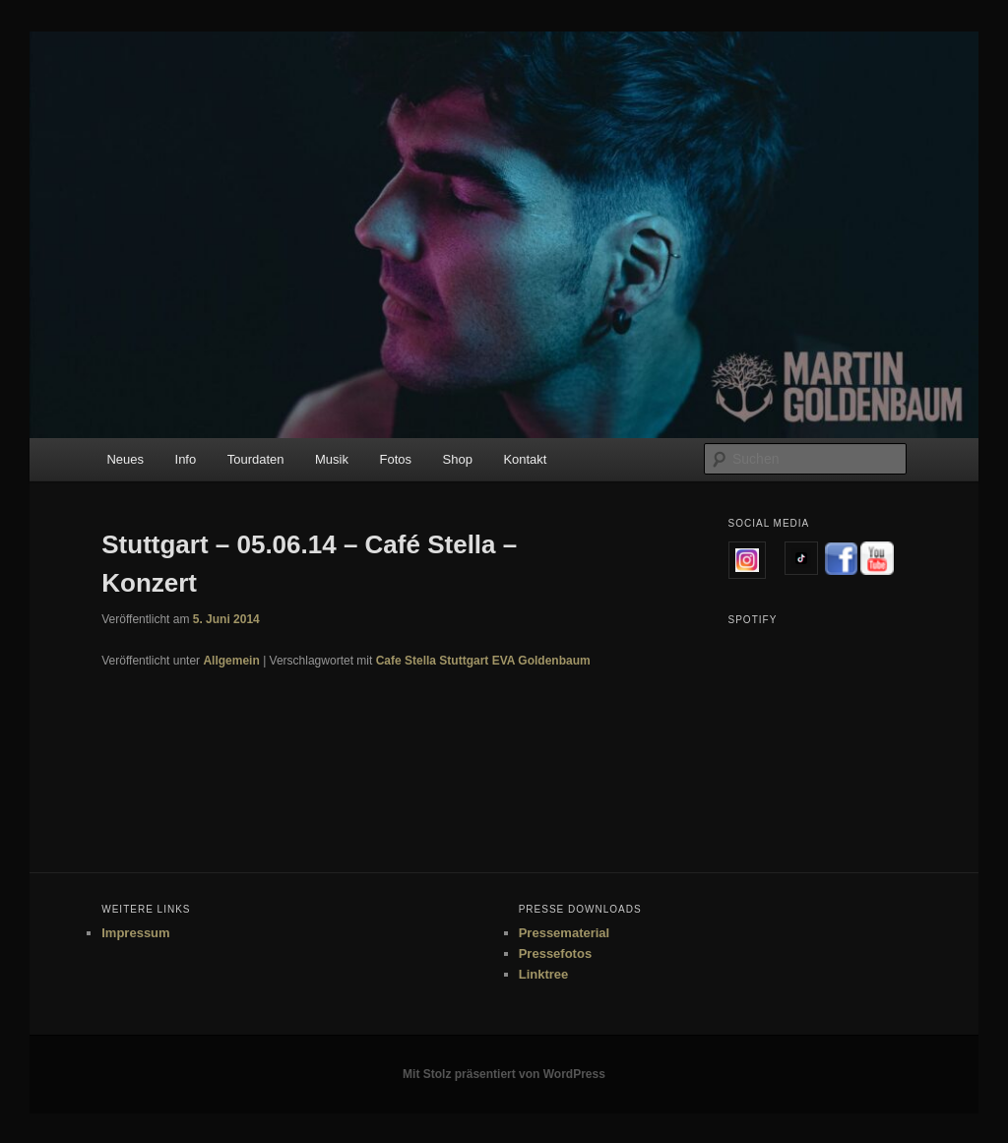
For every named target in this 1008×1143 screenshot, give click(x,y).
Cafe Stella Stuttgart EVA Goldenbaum (483, 660)
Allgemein (231, 660)
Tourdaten (255, 459)
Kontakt (524, 459)
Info (186, 459)
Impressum (135, 932)
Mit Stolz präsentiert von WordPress (504, 1074)
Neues (125, 459)
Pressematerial (564, 932)
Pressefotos (555, 953)
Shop (457, 459)
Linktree (544, 974)
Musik (331, 459)
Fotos (395, 459)
